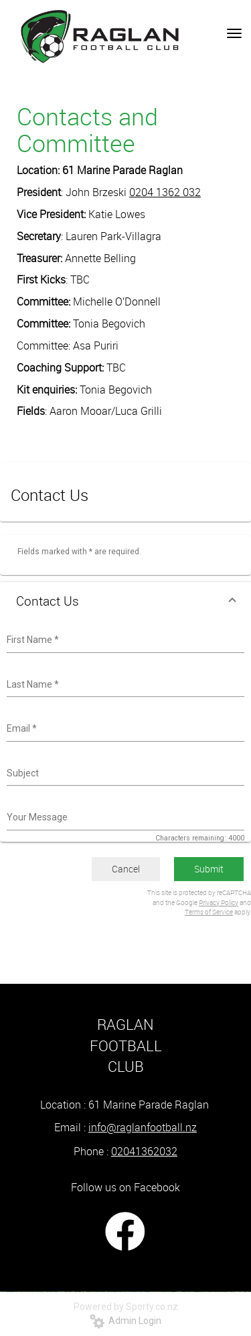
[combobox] (124, 640)
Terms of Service (209, 912)
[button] (125, 601)
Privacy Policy (218, 902)
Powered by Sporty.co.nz (126, 1306)
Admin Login (125, 1320)
